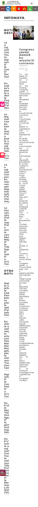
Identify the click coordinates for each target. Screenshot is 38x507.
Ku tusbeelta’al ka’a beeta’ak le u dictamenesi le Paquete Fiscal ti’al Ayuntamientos (6, 95)
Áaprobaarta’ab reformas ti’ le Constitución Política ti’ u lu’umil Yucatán (6, 385)
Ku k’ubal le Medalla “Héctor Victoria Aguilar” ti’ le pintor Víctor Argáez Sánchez (6, 417)
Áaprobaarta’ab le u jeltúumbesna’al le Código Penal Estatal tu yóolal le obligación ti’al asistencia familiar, (6, 299)
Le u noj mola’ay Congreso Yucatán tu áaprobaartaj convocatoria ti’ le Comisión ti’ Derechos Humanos (6, 59)
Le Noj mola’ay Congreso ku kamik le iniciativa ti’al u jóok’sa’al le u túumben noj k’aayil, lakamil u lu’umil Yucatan (6, 136)
